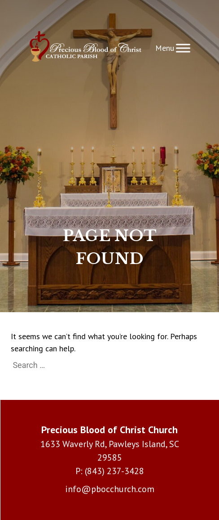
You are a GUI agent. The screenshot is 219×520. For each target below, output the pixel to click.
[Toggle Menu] (183, 48)
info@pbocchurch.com (109, 489)
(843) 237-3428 (114, 471)
